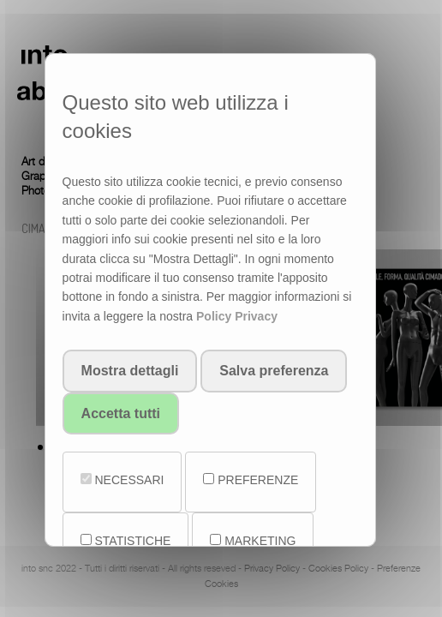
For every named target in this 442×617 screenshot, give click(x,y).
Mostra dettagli (130, 370)
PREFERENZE (250, 480)
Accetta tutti (120, 413)
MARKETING (253, 541)
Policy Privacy (237, 316)
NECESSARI (122, 480)
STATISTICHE (126, 541)
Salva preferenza (273, 370)
